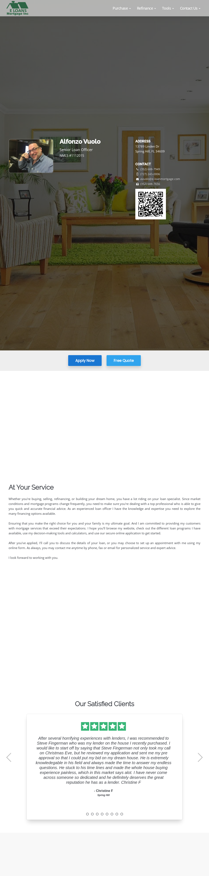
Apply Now (84, 360)
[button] (122, 8)
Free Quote (124, 360)
